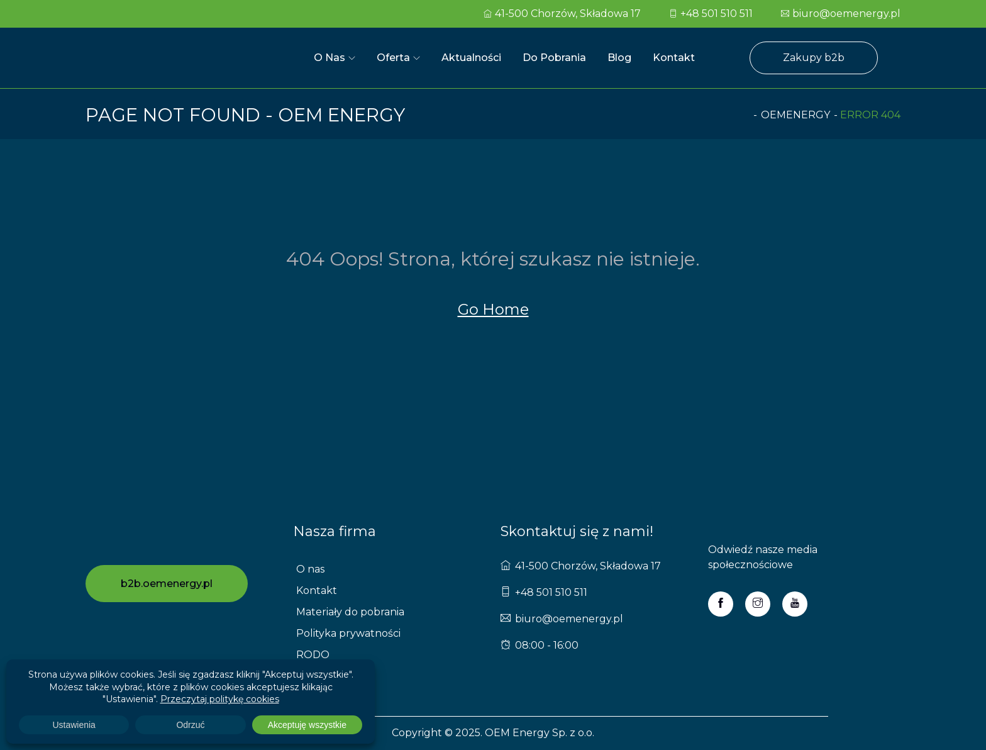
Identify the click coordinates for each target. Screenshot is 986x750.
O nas (329, 58)
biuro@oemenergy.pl (840, 14)
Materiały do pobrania (350, 612)
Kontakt (674, 58)
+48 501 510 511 (711, 14)
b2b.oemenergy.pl (167, 584)
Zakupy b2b (814, 58)
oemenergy (795, 115)
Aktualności (471, 58)
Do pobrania (554, 58)
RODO (313, 655)
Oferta (393, 58)
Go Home (493, 309)
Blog (619, 58)
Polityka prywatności (348, 633)
